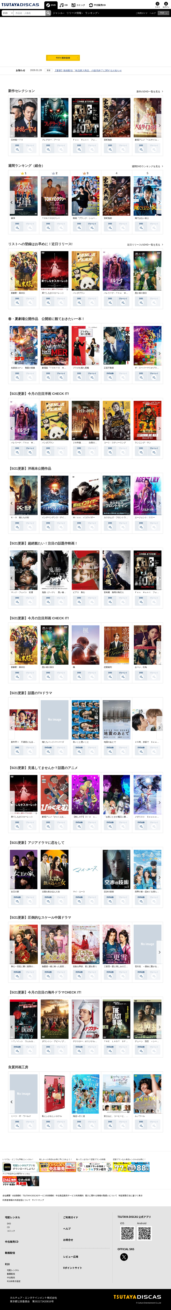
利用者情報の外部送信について (16, 1199)
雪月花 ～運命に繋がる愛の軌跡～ (151, 966)
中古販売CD (100, 5)
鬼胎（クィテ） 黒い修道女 (55, 592)
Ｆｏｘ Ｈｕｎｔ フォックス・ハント (91, 140)
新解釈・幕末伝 (18, 293)
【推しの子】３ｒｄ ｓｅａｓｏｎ (89, 817)
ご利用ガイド (142, 13)
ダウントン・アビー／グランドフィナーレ (61, 1041)
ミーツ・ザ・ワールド (21, 1116)
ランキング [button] (91, 13)
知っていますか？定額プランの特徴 (90, 1159)
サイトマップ (38, 1199)
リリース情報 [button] (73, 13)
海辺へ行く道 (79, 1116)
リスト (157, 7)
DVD (53, 5)
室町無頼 (108, 140)
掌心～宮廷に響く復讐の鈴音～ (25, 966)
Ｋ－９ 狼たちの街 (20, 517)
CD (66, 5)
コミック (80, 5)
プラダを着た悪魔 (81, 368)
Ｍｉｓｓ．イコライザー (84, 517)
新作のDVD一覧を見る (149, 91)
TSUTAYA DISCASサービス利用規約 (38, 1195)
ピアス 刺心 (79, 592)
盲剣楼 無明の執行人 (114, 592)
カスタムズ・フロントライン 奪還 (120, 517)
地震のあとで (110, 742)
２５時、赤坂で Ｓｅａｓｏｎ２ (150, 742)
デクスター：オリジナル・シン (87, 1041)
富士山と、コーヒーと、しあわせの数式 (122, 1116)
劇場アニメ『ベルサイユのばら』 (150, 140)
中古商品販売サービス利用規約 (70, 1195)
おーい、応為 (141, 667)
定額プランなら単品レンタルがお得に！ (129, 1159)
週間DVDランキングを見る (146, 166)
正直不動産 (109, 368)
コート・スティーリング (115, 443)
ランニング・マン (143, 443)
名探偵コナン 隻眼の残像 (23, 368)
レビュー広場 (70, 1256)
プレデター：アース (51, 140)
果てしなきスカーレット (53, 293)
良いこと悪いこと (81, 742)
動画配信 (10, 1252)
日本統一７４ (17, 140)
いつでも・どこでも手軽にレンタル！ (18, 1159)
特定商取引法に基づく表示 (131, 1195)
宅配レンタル (13, 1270)
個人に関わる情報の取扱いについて (101, 1195)
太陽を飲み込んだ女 (51, 891)
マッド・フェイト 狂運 (22, 592)
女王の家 (15, 891)
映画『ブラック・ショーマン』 (87, 218)
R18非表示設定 (13, 1281)
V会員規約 (16, 1195)
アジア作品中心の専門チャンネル (16, 1174)
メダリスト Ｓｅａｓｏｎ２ (148, 817)
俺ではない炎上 (142, 218)
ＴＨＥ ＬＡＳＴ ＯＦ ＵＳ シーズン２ (124, 1041)
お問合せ (68, 1240)
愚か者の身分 (141, 293)
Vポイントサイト (72, 1268)
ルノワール (140, 1116)
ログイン (166, 7)
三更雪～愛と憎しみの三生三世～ (119, 966)
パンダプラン (79, 293)
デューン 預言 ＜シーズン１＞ (150, 1041)
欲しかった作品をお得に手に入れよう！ (55, 1159)
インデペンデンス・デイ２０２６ (57, 517)
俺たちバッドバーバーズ (53, 742)
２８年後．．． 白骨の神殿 (86, 443)
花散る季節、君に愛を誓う (85, 966)
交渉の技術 (109, 891)
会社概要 (6, 1195)
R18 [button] (162, 13)
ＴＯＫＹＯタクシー (51, 218)
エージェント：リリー (145, 517)
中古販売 (11, 1277)
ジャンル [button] (58, 13)
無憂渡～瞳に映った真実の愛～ (56, 966)
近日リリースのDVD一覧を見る (144, 244)
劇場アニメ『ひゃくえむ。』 (55, 817)
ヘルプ (153, 13)
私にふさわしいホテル (52, 1116)
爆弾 (13, 218)
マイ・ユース (79, 891)
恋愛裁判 (108, 667)
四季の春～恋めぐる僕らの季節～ (150, 891)
